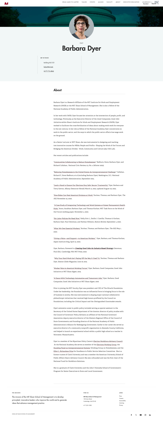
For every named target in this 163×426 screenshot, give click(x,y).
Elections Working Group (106, 349)
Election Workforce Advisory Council (107, 345)
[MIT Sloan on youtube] (140, 420)
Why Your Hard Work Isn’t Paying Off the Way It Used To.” (77, 262)
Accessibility (122, 405)
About (118, 2)
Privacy (121, 409)
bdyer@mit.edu (48, 71)
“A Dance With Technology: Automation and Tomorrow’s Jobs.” (78, 282)
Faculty (110, 2)
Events (92, 2)
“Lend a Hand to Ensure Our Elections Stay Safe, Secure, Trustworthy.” (81, 189)
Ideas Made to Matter (70, 2)
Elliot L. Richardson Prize (63, 355)
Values (84, 2)
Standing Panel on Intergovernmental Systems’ (72, 352)
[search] (155, 7)
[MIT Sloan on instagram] (145, 420)
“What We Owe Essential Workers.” (67, 233)
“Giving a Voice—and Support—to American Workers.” (75, 243)
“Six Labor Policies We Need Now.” (67, 223)
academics (146, 2)
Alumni (101, 2)
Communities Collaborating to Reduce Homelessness (74, 166)
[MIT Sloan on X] (136, 420)
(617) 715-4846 (49, 75)
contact (145, 8)
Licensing (121, 407)
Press (120, 400)
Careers (121, 402)
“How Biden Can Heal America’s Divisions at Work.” (73, 199)
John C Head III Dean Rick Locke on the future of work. (57, 7)
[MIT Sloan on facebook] (131, 420)
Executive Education (131, 2)
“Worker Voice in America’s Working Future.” (71, 272)
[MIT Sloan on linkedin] (150, 420)
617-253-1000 (87, 409)
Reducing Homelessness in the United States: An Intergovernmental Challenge (84, 176)
